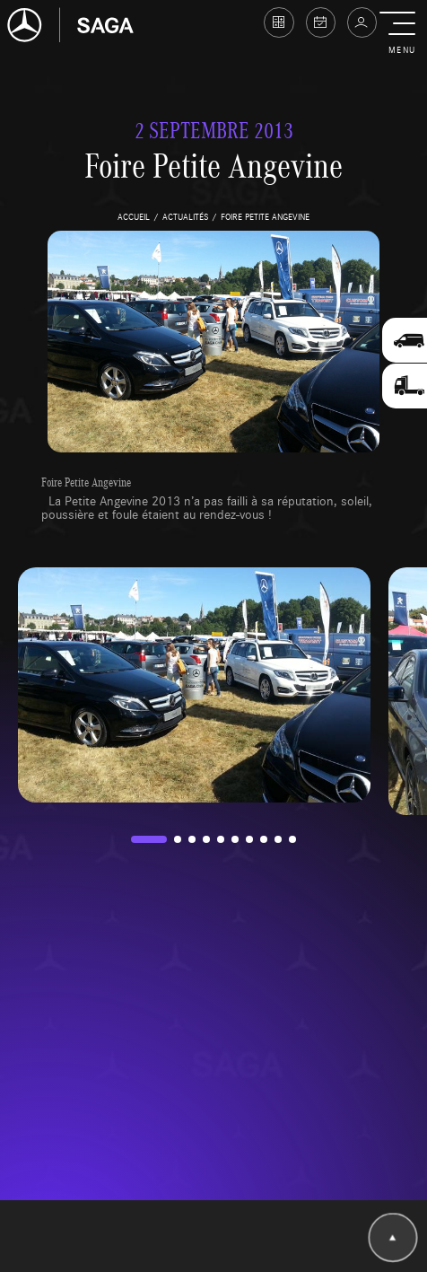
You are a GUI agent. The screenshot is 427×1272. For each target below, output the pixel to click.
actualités (185, 216)
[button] (401, 34)
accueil (134, 216)
